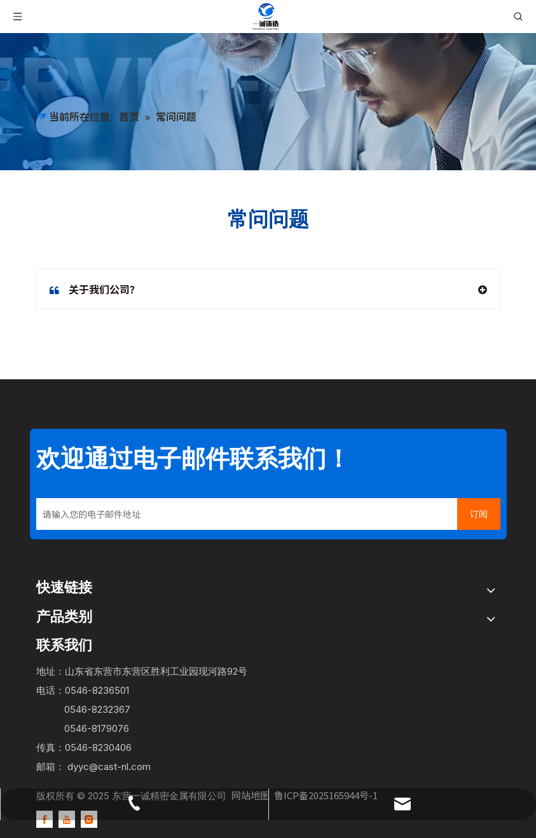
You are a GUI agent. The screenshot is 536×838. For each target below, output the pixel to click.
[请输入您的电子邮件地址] (243, 514)
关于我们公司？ (95, 289)
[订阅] (478, 514)
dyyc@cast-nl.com (109, 766)
